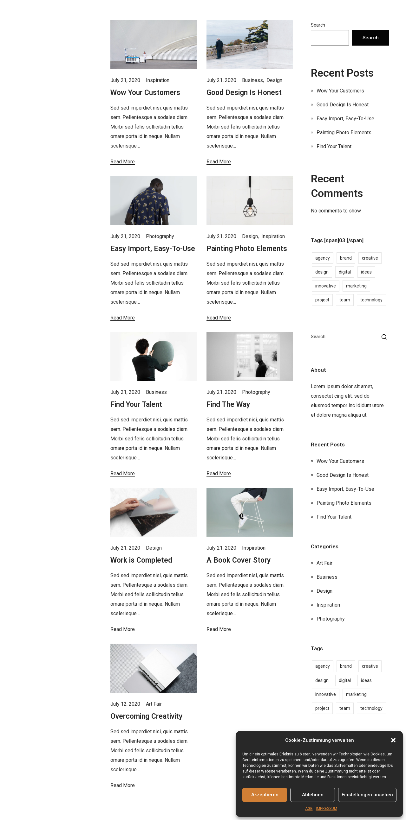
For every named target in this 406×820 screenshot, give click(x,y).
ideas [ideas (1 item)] (366, 271)
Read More (122, 162)
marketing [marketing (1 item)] (356, 285)
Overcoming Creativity (146, 716)
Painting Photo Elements (246, 248)
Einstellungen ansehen (367, 795)
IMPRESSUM (326, 808)
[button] (393, 740)
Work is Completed (141, 560)
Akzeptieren (264, 795)
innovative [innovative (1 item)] (325, 285)
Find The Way (228, 404)
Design (274, 80)
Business (252, 80)
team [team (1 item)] (344, 299)
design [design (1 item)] (322, 271)
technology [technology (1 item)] (371, 299)
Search (318, 25)
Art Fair (154, 704)
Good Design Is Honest (244, 92)
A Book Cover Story (238, 560)
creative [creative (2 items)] (370, 258)
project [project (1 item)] (322, 299)
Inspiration (157, 80)
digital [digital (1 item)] (345, 271)
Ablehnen (313, 795)
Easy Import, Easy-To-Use (152, 248)
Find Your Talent (136, 404)
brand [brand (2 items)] (346, 258)
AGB (309, 808)
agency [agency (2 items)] (322, 258)
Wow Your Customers (145, 92)
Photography (160, 236)
